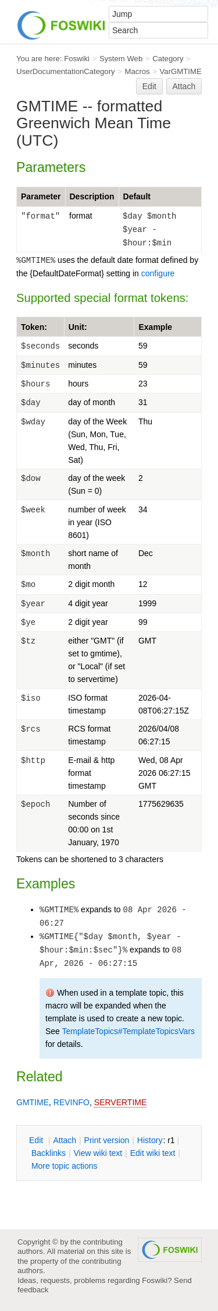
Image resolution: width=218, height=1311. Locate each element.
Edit (149, 86)
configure (158, 273)
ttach (64, 1140)
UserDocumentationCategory (65, 71)
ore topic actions (64, 1166)
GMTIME (32, 1102)
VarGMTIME (181, 71)
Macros (137, 71)
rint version (107, 1140)
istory (150, 1140)
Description (92, 196)
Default (137, 196)
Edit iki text (153, 1153)
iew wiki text (97, 1153)
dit (37, 1140)
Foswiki (77, 58)
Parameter (41, 196)
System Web (120, 58)
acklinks (48, 1153)
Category (167, 58)
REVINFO (71, 1102)
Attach (184, 86)
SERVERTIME (120, 1102)
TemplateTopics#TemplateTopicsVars (128, 1031)
